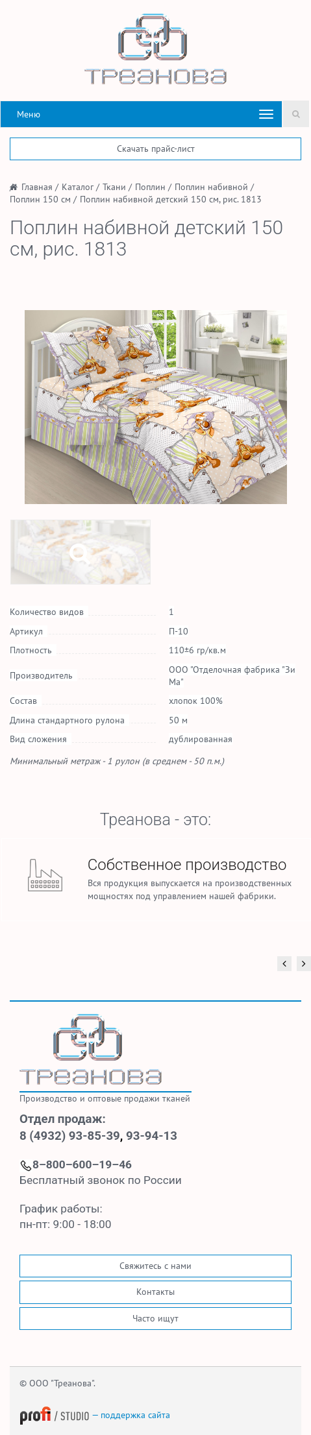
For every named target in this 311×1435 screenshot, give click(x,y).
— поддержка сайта (94, 1415)
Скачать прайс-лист (156, 148)
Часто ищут (155, 1318)
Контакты (155, 1291)
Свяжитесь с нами (155, 1266)
